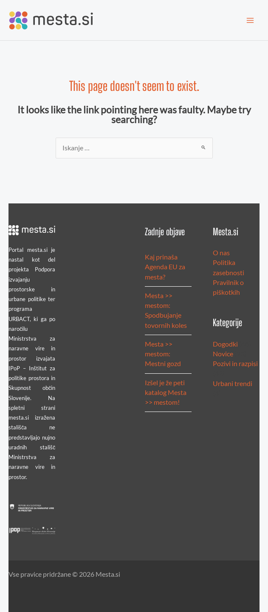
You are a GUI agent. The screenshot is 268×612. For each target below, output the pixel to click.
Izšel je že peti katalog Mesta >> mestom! (165, 392)
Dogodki (225, 344)
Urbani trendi (232, 383)
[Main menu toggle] (250, 20)
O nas (221, 253)
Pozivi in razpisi (235, 363)
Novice (223, 354)
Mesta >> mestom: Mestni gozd (163, 354)
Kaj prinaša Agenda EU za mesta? (165, 267)
